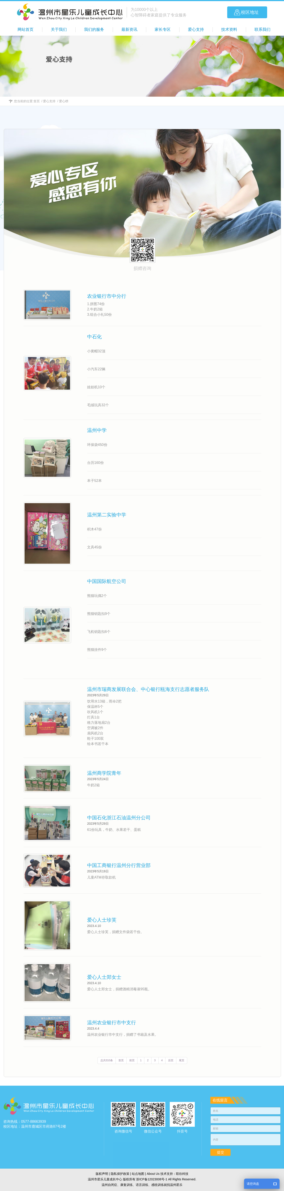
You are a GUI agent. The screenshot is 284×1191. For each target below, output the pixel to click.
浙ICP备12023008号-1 (151, 1179)
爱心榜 (63, 101)
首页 (37, 101)
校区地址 (250, 12)
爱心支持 (49, 101)
